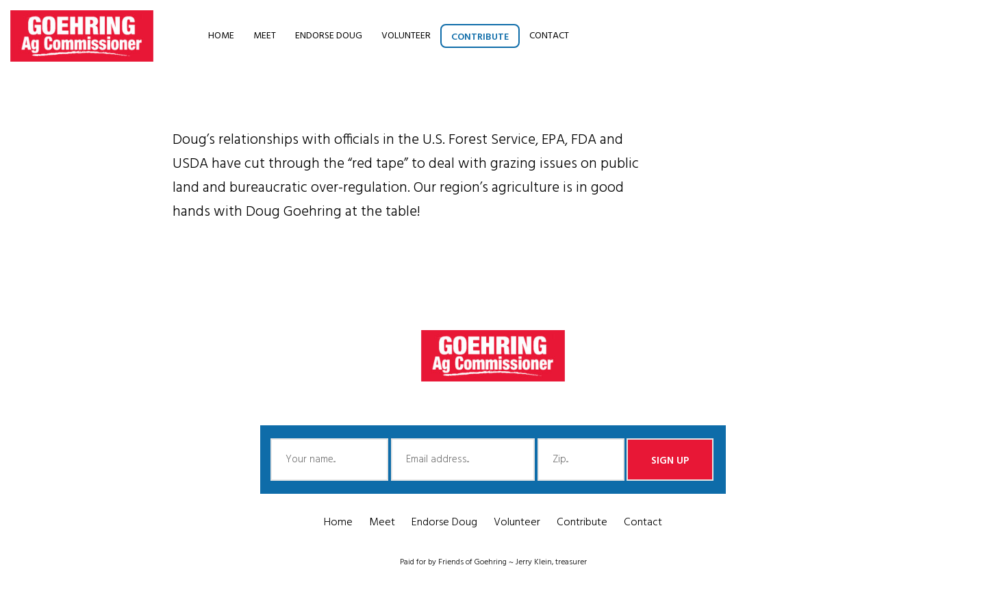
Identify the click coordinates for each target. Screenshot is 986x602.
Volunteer (406, 36)
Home (221, 36)
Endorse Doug (328, 36)
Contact (549, 36)
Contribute (480, 37)
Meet (264, 36)
